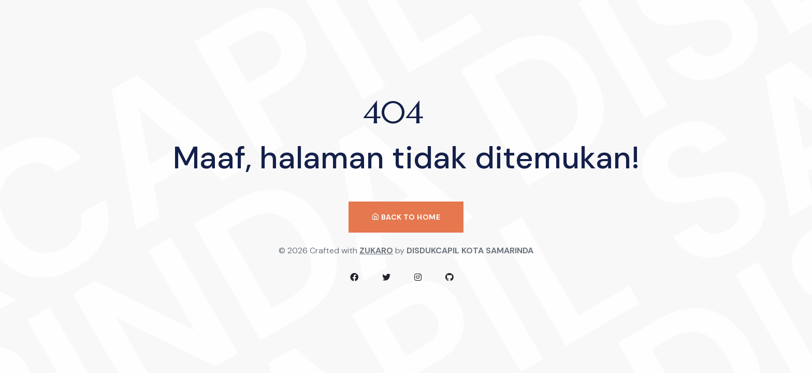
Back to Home (406, 217)
